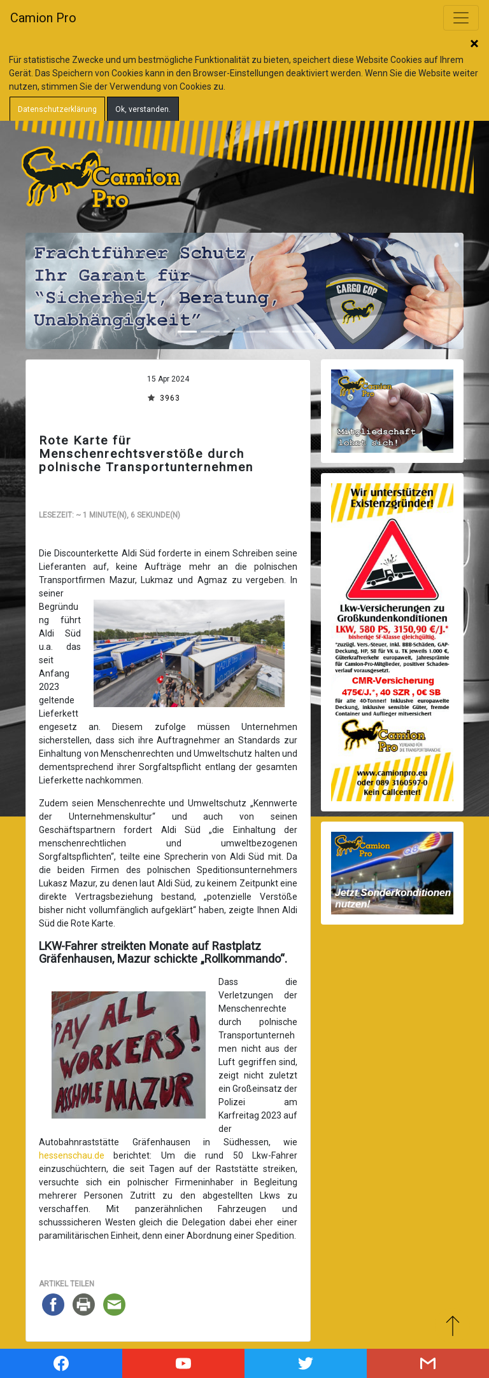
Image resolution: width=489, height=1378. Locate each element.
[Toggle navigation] (461, 18)
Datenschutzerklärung (57, 109)
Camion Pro (43, 17)
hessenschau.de (71, 1155)
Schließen (474, 44)
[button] (58, 291)
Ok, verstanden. (143, 109)
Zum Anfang (452, 1325)
